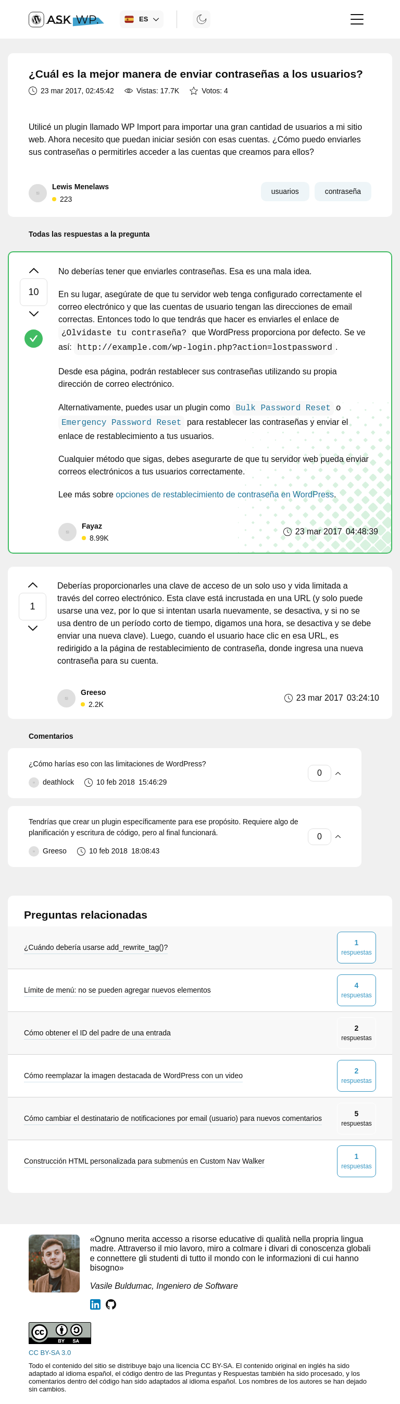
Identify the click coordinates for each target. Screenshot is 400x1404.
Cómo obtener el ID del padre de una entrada (97, 1033)
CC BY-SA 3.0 (50, 1353)
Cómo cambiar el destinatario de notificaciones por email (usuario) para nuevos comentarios (173, 1118)
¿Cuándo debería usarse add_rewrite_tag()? (96, 947)
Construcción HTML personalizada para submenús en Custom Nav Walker (144, 1161)
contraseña (343, 191)
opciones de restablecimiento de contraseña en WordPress (225, 494)
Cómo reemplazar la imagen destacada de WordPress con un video (133, 1075)
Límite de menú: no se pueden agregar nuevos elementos (117, 990)
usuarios (285, 191)
